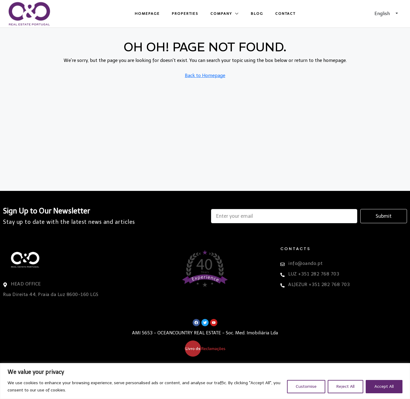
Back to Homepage (205, 75)
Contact (285, 13)
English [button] (382, 13)
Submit (384, 216)
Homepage (147, 13)
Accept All (384, 386)
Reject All (345, 386)
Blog (257, 13)
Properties (185, 13)
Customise (306, 386)
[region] (205, 381)
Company (221, 13)
